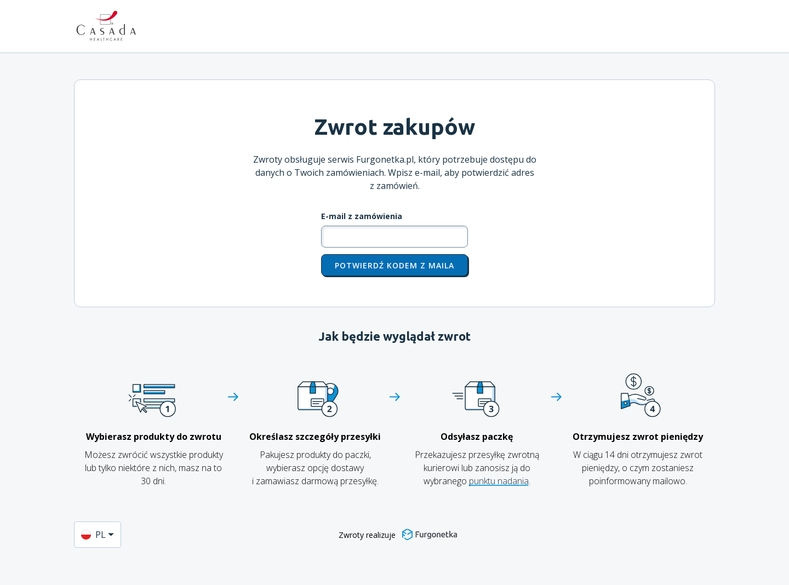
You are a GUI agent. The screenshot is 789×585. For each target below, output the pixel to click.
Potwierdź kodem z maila (394, 265)
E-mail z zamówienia (361, 216)
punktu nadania (499, 481)
